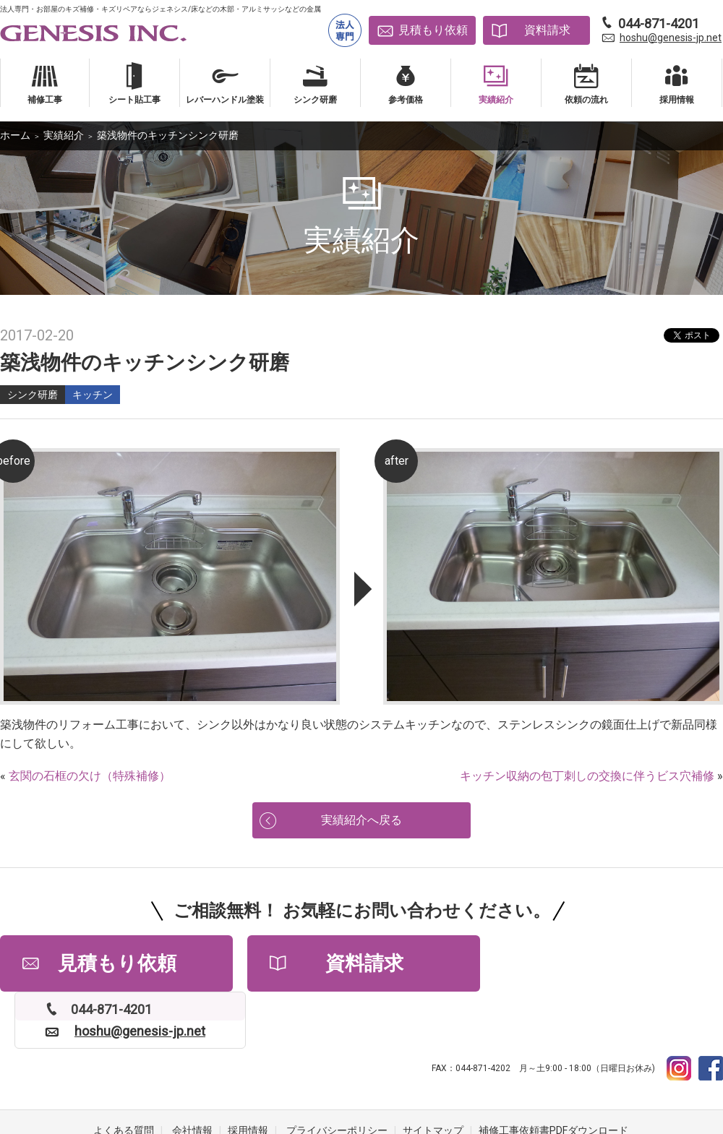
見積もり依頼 (433, 30)
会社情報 (192, 1076)
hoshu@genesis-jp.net (671, 37)
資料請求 (547, 30)
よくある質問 (123, 1076)
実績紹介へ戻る (361, 821)
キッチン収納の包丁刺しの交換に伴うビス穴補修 (587, 776)
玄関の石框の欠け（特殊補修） (90, 776)
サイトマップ (433, 1076)
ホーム (15, 135)
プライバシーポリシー (337, 1076)
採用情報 (248, 1076)
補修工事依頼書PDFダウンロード (553, 1076)
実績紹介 (63, 135)
